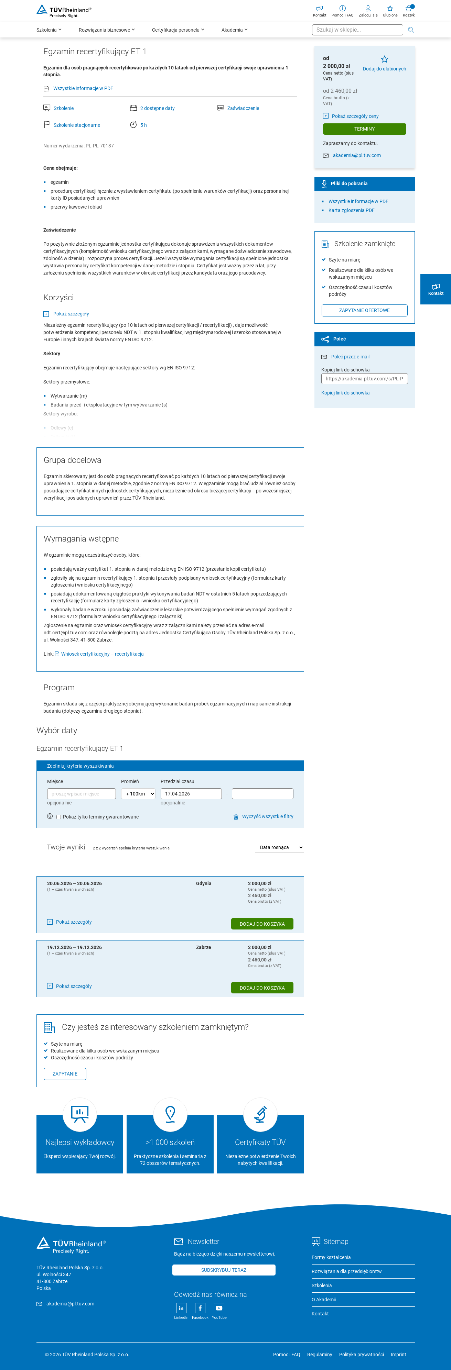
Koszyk (409, 11)
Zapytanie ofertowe (364, 310)
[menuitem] (49, 29)
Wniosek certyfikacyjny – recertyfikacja (102, 654)
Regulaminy (319, 1354)
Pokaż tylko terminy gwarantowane (101, 816)
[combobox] (357, 29)
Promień (130, 781)
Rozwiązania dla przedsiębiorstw (347, 1271)
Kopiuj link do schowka (345, 393)
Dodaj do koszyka (262, 924)
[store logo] (64, 11)
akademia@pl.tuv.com (357, 155)
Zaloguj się (368, 11)
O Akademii (324, 1299)
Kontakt (319, 11)
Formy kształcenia (331, 1257)
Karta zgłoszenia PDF (352, 210)
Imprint (398, 1354)
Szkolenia (322, 1285)
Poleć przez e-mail (350, 356)
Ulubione (390, 11)
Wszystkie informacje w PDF (83, 88)
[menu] (174, 29)
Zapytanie (65, 1074)
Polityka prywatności (361, 1354)
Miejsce (55, 781)
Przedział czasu (177, 781)
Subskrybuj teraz (223, 1270)
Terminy (364, 129)
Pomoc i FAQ (343, 11)
